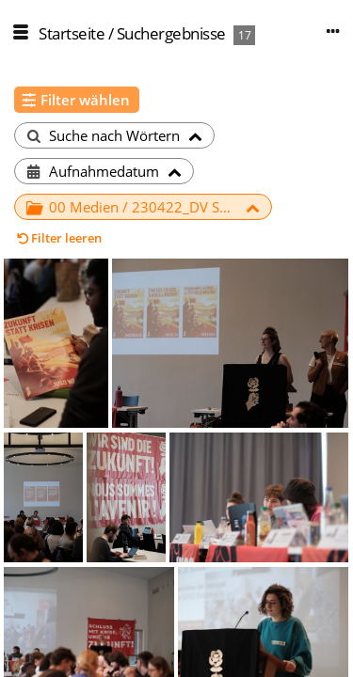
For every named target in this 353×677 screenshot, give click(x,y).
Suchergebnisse (171, 33)
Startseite (71, 33)
